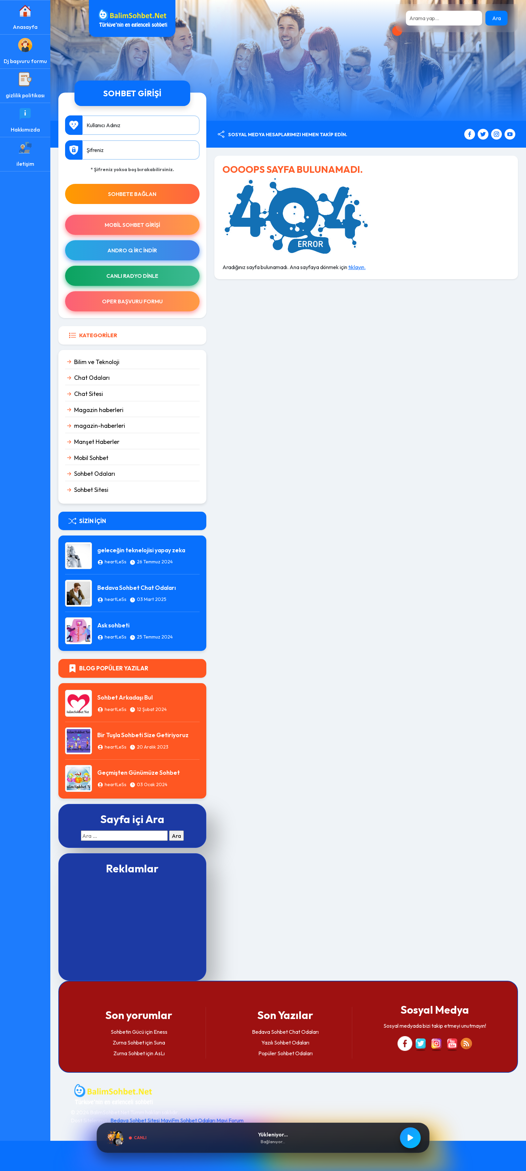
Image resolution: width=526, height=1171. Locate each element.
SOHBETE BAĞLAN (132, 194)
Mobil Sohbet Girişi (132, 224)
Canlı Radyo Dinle (132, 275)
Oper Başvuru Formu (132, 301)
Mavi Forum (230, 1120)
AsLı (159, 1053)
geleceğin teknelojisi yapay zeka (141, 550)
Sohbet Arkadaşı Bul (125, 697)
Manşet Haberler (96, 442)
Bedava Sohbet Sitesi (135, 1120)
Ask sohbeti (113, 625)
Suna (159, 1042)
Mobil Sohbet (91, 458)
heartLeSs (115, 562)
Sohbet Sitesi (91, 490)
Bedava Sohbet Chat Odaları (136, 588)
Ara (496, 18)
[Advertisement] (132, 927)
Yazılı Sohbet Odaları (285, 1042)
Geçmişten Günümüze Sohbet (138, 772)
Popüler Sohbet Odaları (285, 1053)
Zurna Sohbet (128, 1042)
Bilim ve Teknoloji (96, 362)
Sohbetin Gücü (127, 1031)
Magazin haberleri (98, 410)
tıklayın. (357, 267)
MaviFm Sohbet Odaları (188, 1120)
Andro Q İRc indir (132, 250)
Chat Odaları (92, 377)
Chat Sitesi (88, 394)
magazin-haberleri (99, 425)
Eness (160, 1031)
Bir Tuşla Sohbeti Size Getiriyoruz (143, 735)
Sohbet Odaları (94, 473)
